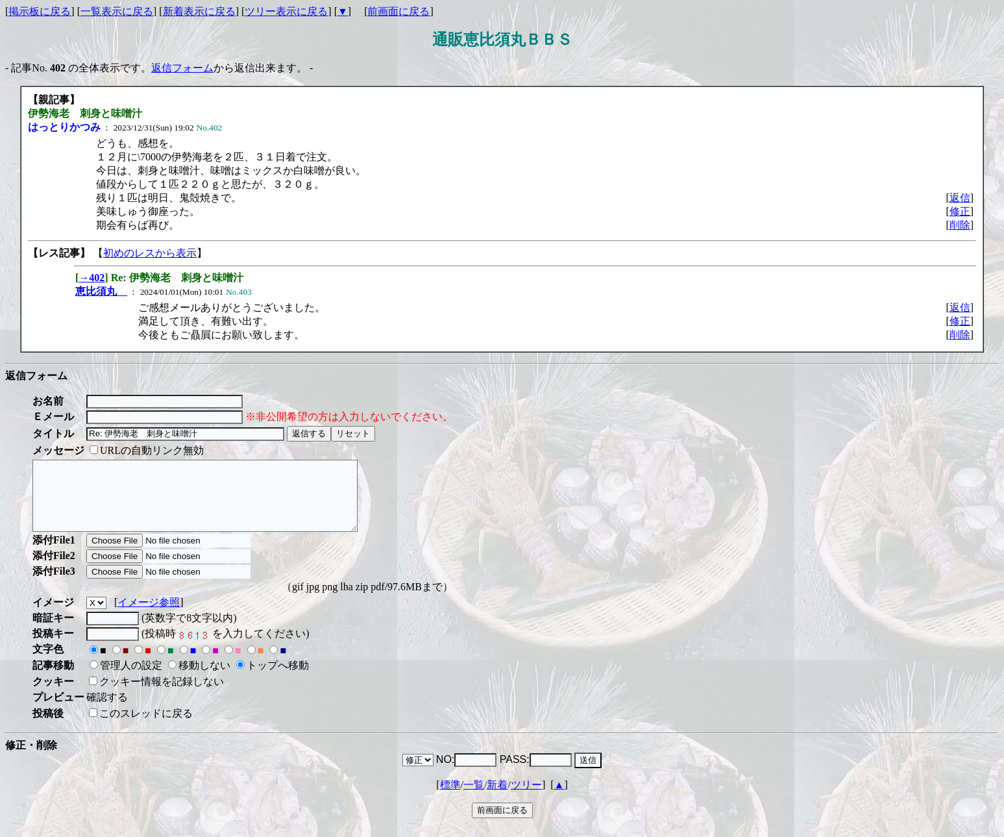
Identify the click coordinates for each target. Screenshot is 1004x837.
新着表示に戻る (199, 11)
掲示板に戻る (39, 11)
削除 (959, 225)
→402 (91, 277)
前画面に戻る (398, 11)
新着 (497, 798)
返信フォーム (182, 67)
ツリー (526, 798)
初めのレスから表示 (150, 252)
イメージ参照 (148, 615)
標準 (450, 798)
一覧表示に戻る (116, 11)
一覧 (473, 798)
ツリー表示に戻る (286, 11)
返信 (959, 197)
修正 (959, 211)
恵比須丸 (101, 291)
